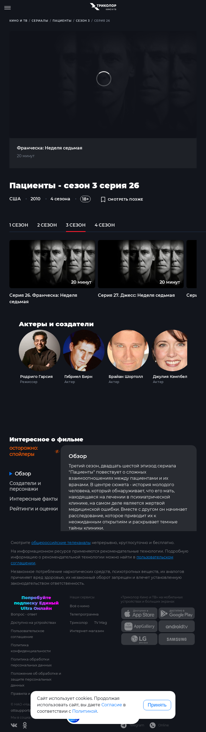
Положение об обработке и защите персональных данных (36, 679)
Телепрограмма (84, 614)
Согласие (111, 704)
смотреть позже (122, 199)
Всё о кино (79, 606)
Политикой (84, 711)
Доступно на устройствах (33, 622)
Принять (157, 705)
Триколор (79, 622)
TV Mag (100, 622)
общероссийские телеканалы (61, 542)
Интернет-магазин (87, 631)
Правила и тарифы (28, 693)
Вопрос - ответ (24, 614)
